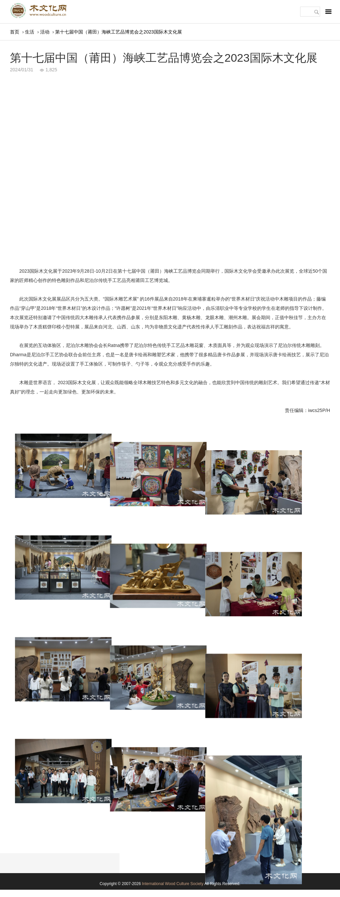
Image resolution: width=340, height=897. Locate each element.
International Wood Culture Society (172, 883)
